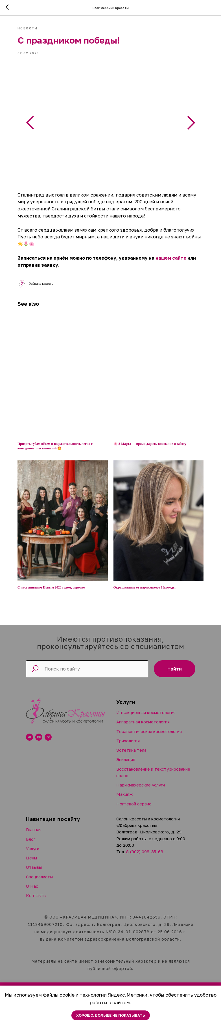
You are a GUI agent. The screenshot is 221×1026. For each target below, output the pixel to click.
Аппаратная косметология (143, 717)
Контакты (36, 890)
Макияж (124, 789)
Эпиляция (125, 754)
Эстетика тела (131, 745)
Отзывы (34, 862)
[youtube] (38, 732)
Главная (33, 824)
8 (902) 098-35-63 (144, 847)
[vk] (29, 732)
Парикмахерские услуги (140, 780)
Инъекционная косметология (146, 707)
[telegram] (48, 732)
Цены (31, 852)
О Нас (32, 881)
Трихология (128, 735)
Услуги (32, 843)
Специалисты (39, 871)
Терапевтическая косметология (149, 726)
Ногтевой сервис (133, 798)
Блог (30, 834)
